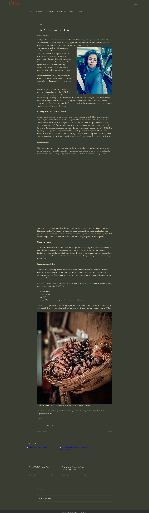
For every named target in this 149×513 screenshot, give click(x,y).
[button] (135, 4)
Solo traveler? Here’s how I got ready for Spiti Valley (73, 468)
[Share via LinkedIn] (48, 425)
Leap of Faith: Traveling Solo (39, 467)
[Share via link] (53, 425)
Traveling (39, 11)
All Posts (29, 11)
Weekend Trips (61, 11)
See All (120, 443)
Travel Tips (49, 11)
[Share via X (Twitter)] (43, 425)
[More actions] (111, 25)
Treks (71, 11)
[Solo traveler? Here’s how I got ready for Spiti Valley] (74, 455)
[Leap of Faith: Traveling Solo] (41, 455)
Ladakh (79, 11)
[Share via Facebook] (38, 425)
